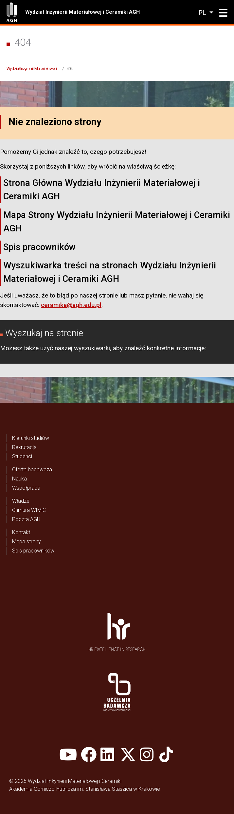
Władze (20, 501)
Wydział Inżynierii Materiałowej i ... (33, 68)
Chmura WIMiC (29, 510)
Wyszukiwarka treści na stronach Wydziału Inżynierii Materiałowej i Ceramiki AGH (109, 272)
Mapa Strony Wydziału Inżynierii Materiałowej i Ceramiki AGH (116, 222)
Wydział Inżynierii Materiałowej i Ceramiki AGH (82, 12)
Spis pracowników (39, 247)
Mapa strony (26, 541)
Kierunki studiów (30, 438)
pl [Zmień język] (203, 13)
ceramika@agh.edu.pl (71, 305)
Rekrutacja (24, 447)
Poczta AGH (26, 519)
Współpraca (26, 488)
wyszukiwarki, (92, 348)
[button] (223, 13)
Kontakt (21, 532)
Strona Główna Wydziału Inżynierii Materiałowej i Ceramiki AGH (101, 190)
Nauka (19, 479)
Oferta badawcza (32, 469)
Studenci (22, 456)
